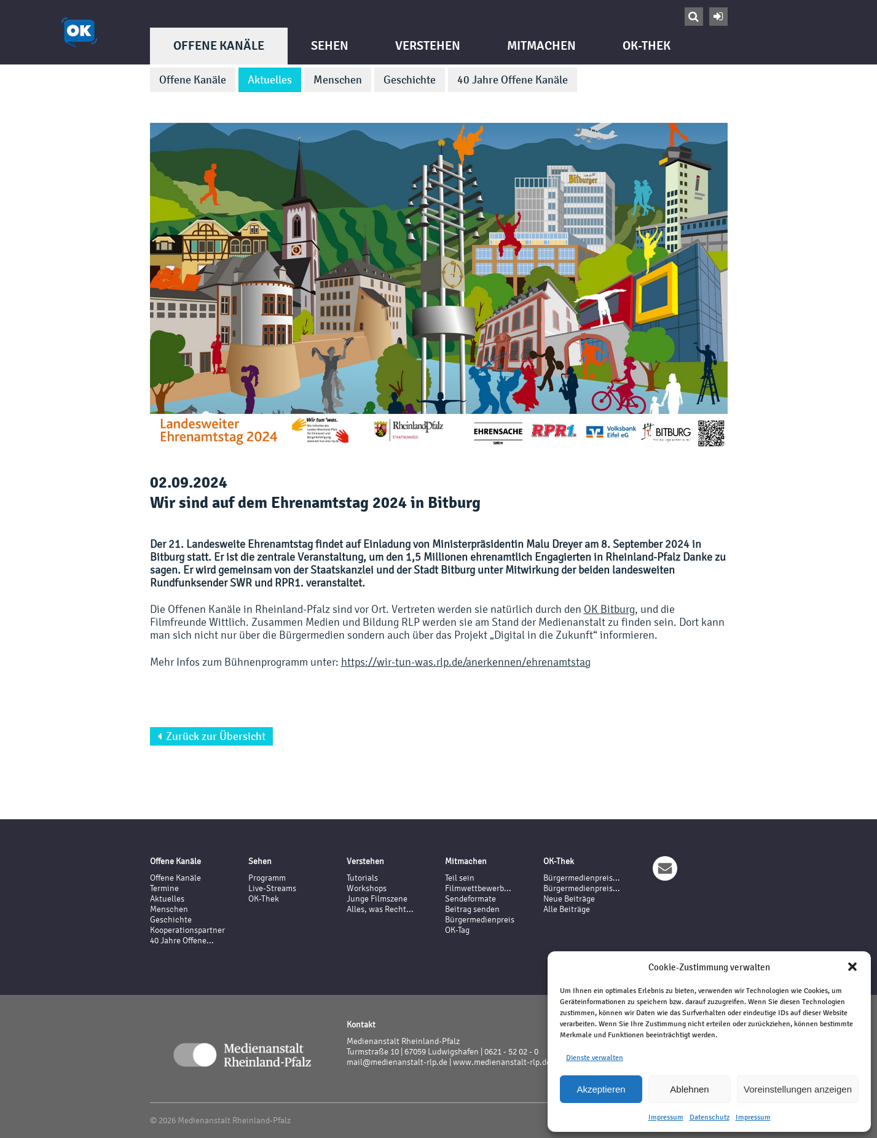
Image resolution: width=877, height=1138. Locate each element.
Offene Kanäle (218, 45)
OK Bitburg (609, 608)
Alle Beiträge (566, 909)
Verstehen (427, 45)
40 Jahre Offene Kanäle (512, 80)
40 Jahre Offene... (182, 940)
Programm (267, 878)
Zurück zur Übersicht (211, 736)
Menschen (337, 80)
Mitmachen (541, 45)
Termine (164, 888)
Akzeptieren (600, 1089)
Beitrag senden (472, 909)
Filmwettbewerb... (478, 888)
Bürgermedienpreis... (581, 878)
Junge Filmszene (377, 899)
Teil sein (459, 878)
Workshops (367, 888)
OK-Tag (457, 930)
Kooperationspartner (187, 930)
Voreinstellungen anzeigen (798, 1089)
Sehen (329, 45)
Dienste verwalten (594, 1057)
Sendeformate (470, 899)
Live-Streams (272, 888)
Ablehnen (689, 1089)
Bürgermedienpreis (479, 919)
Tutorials (362, 878)
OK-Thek (647, 45)
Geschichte (409, 80)
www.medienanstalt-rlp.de (502, 1062)
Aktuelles (270, 80)
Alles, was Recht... (380, 909)
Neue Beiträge (569, 899)
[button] (852, 967)
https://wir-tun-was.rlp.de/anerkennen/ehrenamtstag (466, 661)
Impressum (665, 1117)
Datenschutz (710, 1117)
